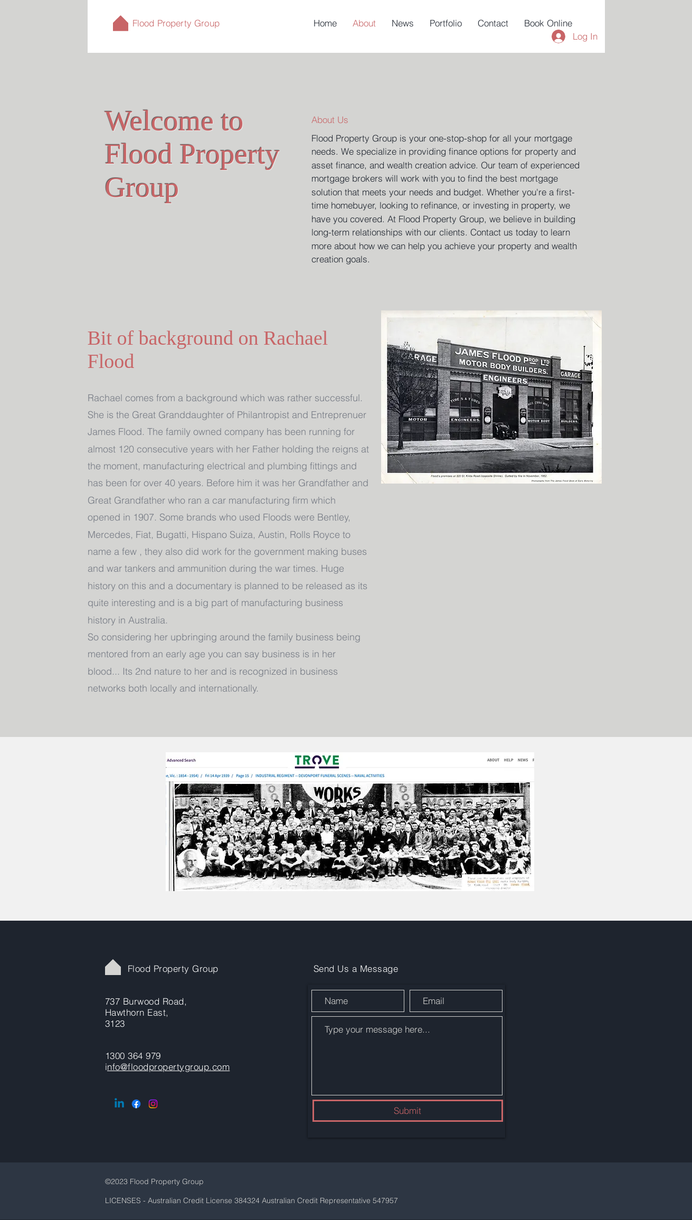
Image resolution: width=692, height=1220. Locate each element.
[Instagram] (153, 1104)
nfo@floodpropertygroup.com (168, 1066)
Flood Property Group (176, 23)
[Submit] (407, 1111)
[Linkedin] (119, 1104)
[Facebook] (136, 1104)
